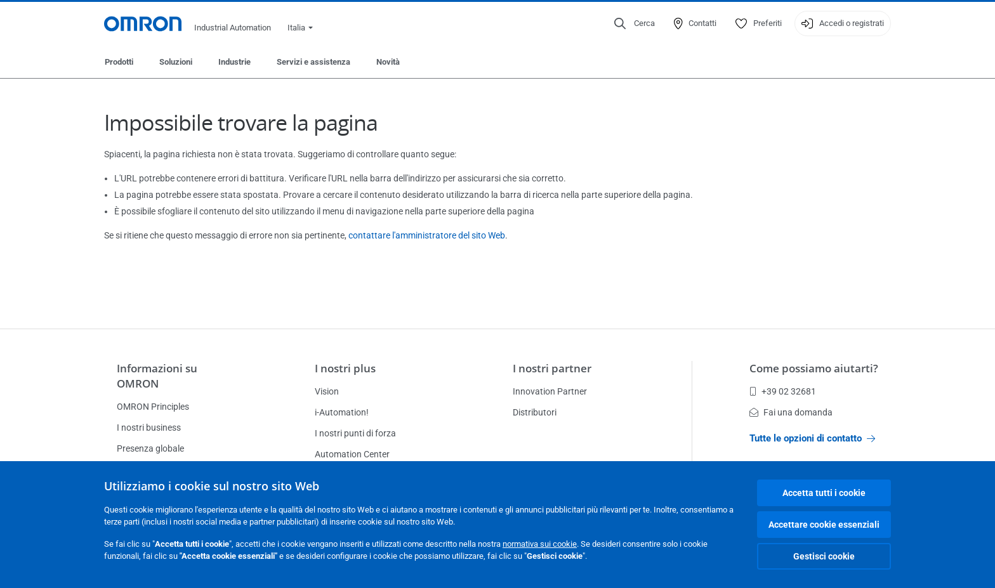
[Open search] (634, 23)
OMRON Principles (153, 407)
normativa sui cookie (540, 544)
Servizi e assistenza (313, 62)
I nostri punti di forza (355, 433)
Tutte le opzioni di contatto (812, 438)
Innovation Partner (550, 391)
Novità (388, 62)
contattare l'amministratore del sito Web (426, 235)
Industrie (234, 62)
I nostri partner (552, 368)
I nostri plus (345, 368)
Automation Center (352, 454)
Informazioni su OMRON (157, 376)
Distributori (535, 412)
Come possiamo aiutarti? (813, 368)
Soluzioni (175, 62)
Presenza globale (150, 448)
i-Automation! (342, 412)
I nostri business (149, 427)
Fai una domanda (791, 412)
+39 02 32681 (782, 391)
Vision (327, 391)
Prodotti (119, 62)
